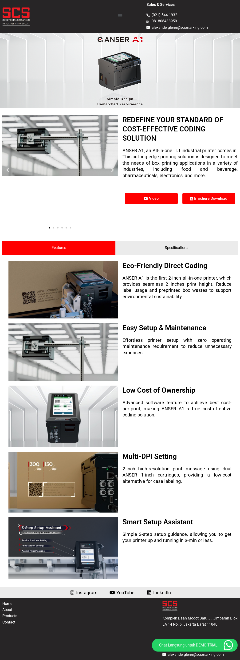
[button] (120, 16)
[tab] (58, 248)
